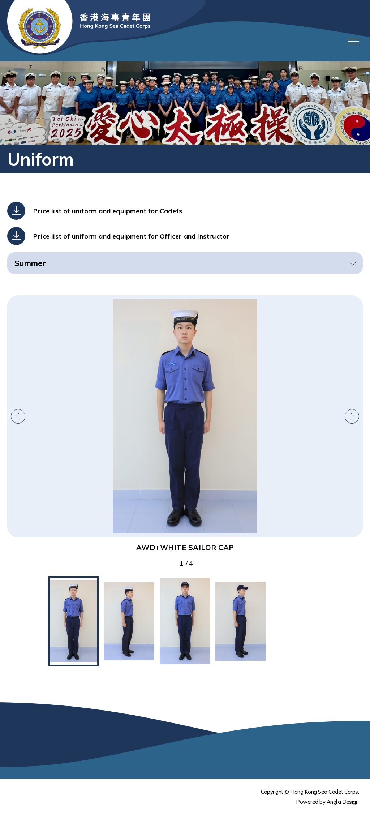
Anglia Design (342, 801)
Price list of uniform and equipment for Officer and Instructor (131, 236)
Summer (30, 263)
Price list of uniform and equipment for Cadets (107, 211)
